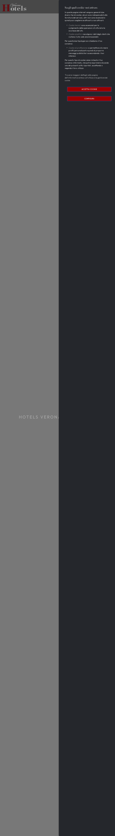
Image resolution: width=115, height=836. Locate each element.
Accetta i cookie (89, 89)
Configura (89, 99)
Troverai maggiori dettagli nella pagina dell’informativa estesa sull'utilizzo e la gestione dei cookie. (86, 78)
